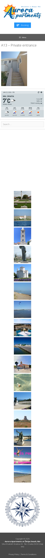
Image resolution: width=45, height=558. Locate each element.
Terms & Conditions (28, 554)
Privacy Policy (14, 554)
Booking (22, 25)
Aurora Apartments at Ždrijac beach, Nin (22, 541)
